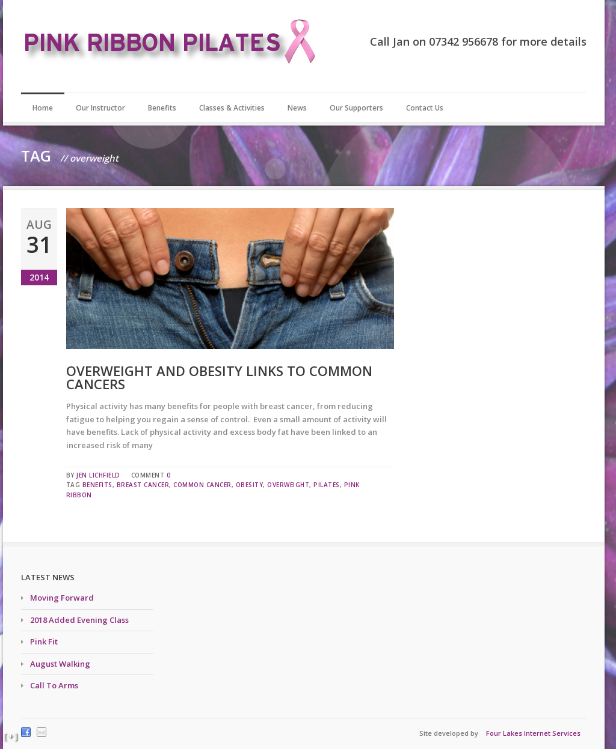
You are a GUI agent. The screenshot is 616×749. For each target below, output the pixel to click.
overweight (288, 485)
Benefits (162, 108)
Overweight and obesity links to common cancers (219, 377)
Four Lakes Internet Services (533, 733)
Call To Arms (54, 685)
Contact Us (424, 108)
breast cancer (143, 485)
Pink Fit (44, 641)
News (297, 108)
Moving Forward (62, 597)
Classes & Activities (232, 108)
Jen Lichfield (98, 475)
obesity (249, 485)
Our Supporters (356, 108)
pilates (326, 485)
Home (42, 108)
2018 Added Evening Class (79, 619)
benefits (97, 485)
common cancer (202, 485)
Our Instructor (100, 108)
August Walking (60, 663)
